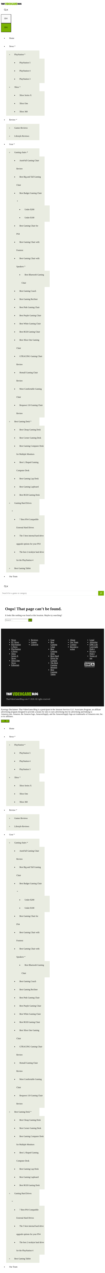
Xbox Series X (25, 95)
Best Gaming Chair (53, 644)
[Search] (101, 593)
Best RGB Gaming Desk (29, 495)
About (72, 640)
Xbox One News (15, 662)
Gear (13, 144)
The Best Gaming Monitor (54, 665)
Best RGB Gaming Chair (29, 332)
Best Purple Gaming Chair (30, 315)
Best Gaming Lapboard (29, 487)
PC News (15, 642)
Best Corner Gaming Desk (30, 438)
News (14, 46)
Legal (92, 640)
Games (34, 642)
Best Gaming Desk (24, 421)
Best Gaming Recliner (28, 299)
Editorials (15, 665)
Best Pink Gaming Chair (29, 307)
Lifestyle (34, 644)
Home (11, 38)
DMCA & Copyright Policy (94, 646)
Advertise (93, 642)
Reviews (34, 640)
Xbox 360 (23, 111)
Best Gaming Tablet (22, 568)
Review (15, 120)
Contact (73, 644)
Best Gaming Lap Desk (29, 479)
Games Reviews (21, 128)
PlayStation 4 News (16, 650)
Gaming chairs (23, 152)
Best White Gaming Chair (30, 324)
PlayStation (21, 54)
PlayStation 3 (24, 79)
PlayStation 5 (24, 63)
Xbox (19, 87)
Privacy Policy (93, 652)
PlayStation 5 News (16, 645)
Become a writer (74, 648)
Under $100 (29, 218)
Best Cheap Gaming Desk (30, 430)
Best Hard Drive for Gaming (54, 658)
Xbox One (23, 103)
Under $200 (29, 209)
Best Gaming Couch (27, 291)
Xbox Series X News (14, 656)
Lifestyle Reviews (21, 136)
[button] (6, 10)
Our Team (13, 576)
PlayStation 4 (24, 71)
